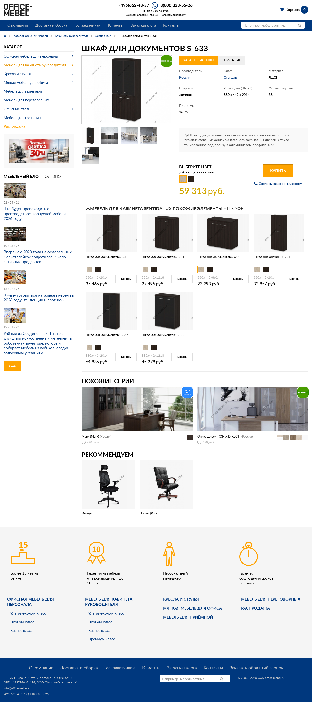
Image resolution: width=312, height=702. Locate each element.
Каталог (13, 46)
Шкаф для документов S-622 (163, 335)
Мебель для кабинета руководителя (35, 64)
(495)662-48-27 (134, 5)
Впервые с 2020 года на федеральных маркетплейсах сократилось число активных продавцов (38, 256)
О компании (17, 25)
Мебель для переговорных (26, 100)
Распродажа (14, 126)
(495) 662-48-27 (14, 694)
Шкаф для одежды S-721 (272, 257)
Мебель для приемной (23, 91)
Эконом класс (22, 621)
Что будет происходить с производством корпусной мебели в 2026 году (36, 213)
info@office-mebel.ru (17, 688)
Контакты (171, 25)
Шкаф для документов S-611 (218, 257)
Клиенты (115, 25)
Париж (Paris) (149, 513)
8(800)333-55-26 (176, 5)
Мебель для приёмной (188, 617)
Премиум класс (101, 638)
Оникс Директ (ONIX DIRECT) (218, 436)
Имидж (87, 513)
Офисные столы (17, 108)
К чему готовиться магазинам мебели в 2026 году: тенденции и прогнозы (39, 297)
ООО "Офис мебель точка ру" (57, 682)
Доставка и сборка (51, 25)
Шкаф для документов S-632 (107, 335)
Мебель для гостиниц (22, 117)
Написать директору (173, 15)
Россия (184, 77)
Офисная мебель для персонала (31, 56)
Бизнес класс (21, 630)
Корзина (297, 9)
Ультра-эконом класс (28, 613)
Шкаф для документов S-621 (163, 257)
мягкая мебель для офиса (192, 608)
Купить (278, 170)
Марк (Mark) (90, 436)
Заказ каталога (143, 25)
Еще (12, 366)
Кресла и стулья (17, 73)
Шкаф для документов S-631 (107, 257)
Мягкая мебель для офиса (26, 82)
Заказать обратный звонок (142, 15)
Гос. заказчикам (87, 25)
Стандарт (231, 77)
